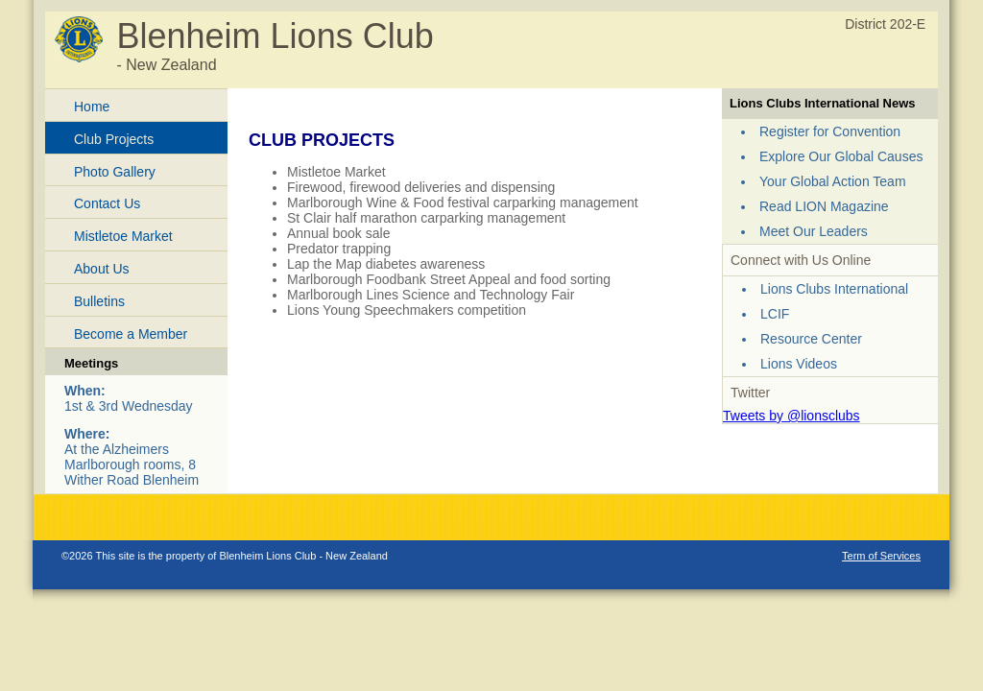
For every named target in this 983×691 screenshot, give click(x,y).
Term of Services (881, 555)
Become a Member (130, 334)
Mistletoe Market (123, 236)
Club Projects (114, 139)
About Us (102, 268)
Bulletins (99, 301)
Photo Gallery (115, 171)
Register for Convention (829, 131)
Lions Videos (798, 363)
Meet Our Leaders (813, 231)
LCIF (774, 314)
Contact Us (107, 203)
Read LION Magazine (824, 206)
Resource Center (811, 338)
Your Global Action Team (832, 181)
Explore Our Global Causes (841, 156)
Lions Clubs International (834, 289)
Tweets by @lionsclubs (791, 415)
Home (91, 106)
